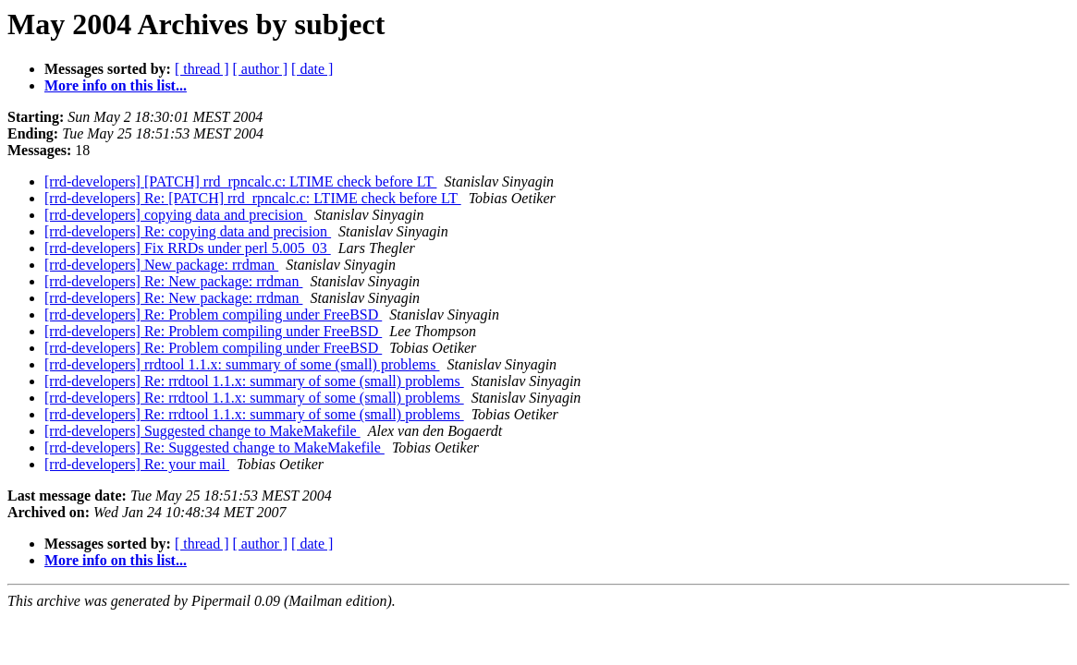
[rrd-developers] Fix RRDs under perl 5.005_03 (187, 248)
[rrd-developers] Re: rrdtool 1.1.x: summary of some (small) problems (254, 381)
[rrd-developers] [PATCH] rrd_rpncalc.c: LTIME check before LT (240, 181)
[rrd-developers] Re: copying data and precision (187, 231)
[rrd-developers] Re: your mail (136, 464)
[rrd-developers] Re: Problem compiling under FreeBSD (213, 314)
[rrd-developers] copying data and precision (175, 215)
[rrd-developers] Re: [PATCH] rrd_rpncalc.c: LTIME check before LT (252, 198)
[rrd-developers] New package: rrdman (161, 264)
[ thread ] (202, 69)
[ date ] (312, 69)
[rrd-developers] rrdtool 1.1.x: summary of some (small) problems (241, 364)
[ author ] (260, 69)
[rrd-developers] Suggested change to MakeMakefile (202, 431)
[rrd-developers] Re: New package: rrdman (173, 281)
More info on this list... (115, 85)
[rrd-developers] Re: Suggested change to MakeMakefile (214, 447)
